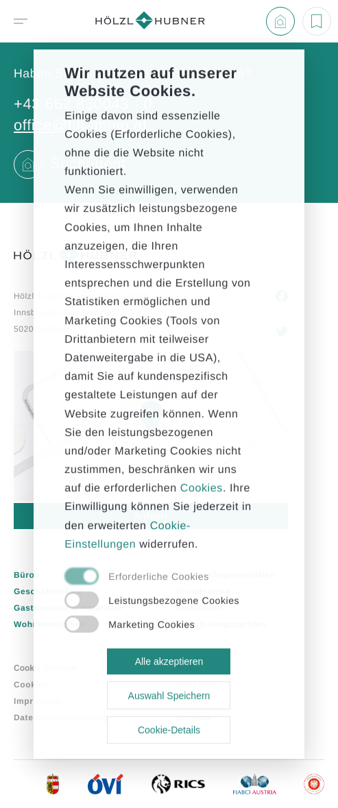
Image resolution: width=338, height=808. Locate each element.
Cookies (201, 488)
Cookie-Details (169, 729)
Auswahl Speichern (169, 695)
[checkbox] (153, 577)
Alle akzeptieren (169, 661)
